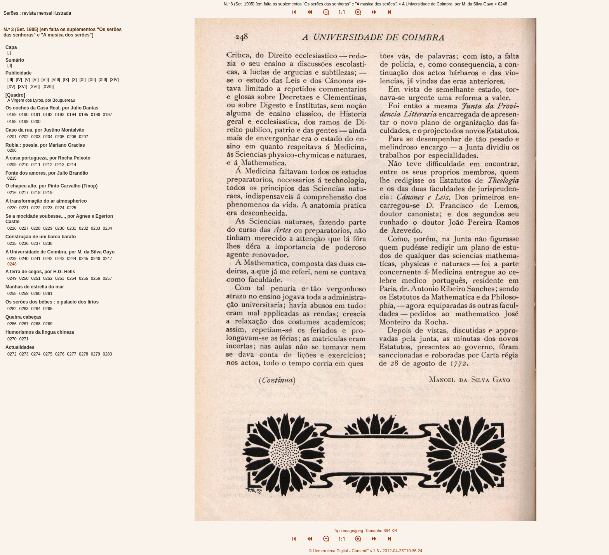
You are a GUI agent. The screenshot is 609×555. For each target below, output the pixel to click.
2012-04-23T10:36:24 (403, 550)
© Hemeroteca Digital (328, 550)
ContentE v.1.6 (365, 550)
